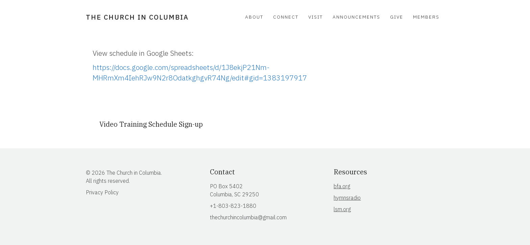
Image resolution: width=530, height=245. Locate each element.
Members (426, 17)
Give (396, 17)
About (254, 17)
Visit (315, 17)
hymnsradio (347, 197)
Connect (285, 17)
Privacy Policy (102, 192)
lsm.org (342, 209)
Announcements (356, 17)
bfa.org (342, 186)
